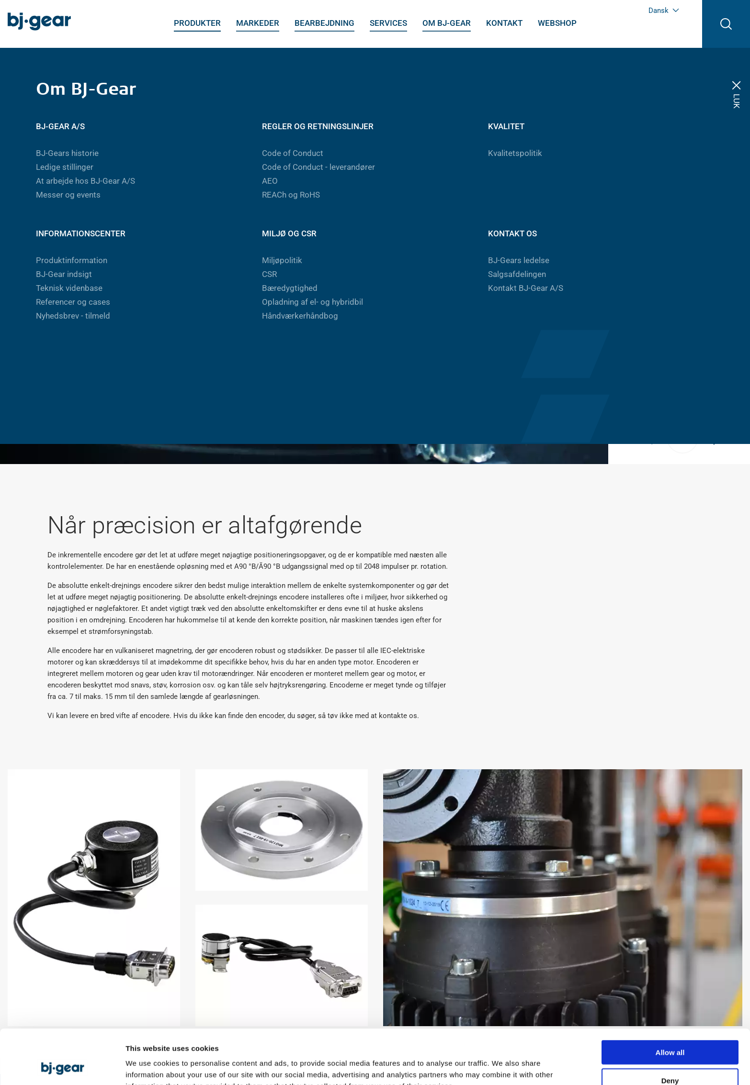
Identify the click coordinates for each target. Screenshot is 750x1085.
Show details (502, 1066)
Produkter (197, 23)
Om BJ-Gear (446, 23)
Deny (670, 1029)
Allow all (670, 1001)
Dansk (663, 10)
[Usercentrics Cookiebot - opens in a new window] (62, 1066)
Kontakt (504, 23)
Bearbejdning (324, 23)
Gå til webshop (509, 346)
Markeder (257, 23)
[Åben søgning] (726, 24)
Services (388, 23)
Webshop (557, 23)
